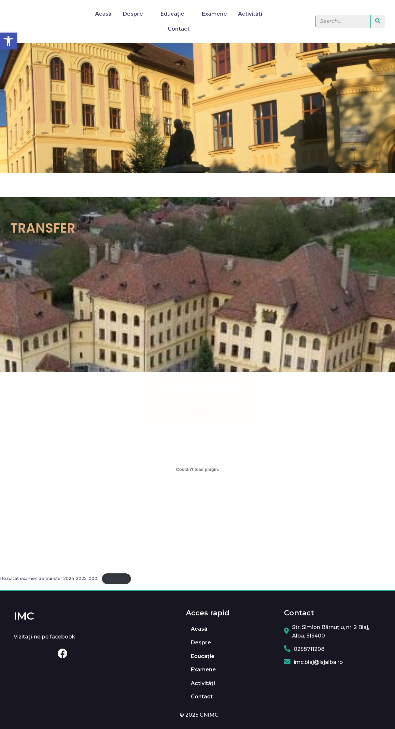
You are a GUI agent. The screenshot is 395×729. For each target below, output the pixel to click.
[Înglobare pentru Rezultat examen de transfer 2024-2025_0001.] (197, 469)
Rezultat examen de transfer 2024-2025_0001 (49, 578)
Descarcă (116, 578)
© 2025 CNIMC (199, 715)
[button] (8, 41)
